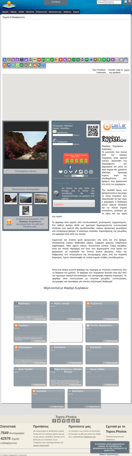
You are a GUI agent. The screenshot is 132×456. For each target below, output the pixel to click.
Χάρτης (13, 12)
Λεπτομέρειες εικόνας (25, 171)
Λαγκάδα (41, 401)
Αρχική (5, 12)
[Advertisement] (66, 36)
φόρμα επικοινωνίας (41, 445)
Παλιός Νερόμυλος (101, 336)
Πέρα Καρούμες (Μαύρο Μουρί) (68, 380)
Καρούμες (24, 314)
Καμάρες (23, 336)
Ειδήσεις (67, 12)
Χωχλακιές (96, 314)
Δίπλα (21, 12)
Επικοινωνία (41, 12)
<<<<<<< (78, 176)
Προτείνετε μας (55, 12)
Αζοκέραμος (25, 358)
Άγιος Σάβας (97, 379)
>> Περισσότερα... (40, 329)
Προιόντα (30, 12)
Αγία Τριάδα (25, 379)
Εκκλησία (59, 358)
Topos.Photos (66, 417)
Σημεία (76, 12)
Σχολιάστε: (59, 204)
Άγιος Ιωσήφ (61, 314)
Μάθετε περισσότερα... (110, 455)
